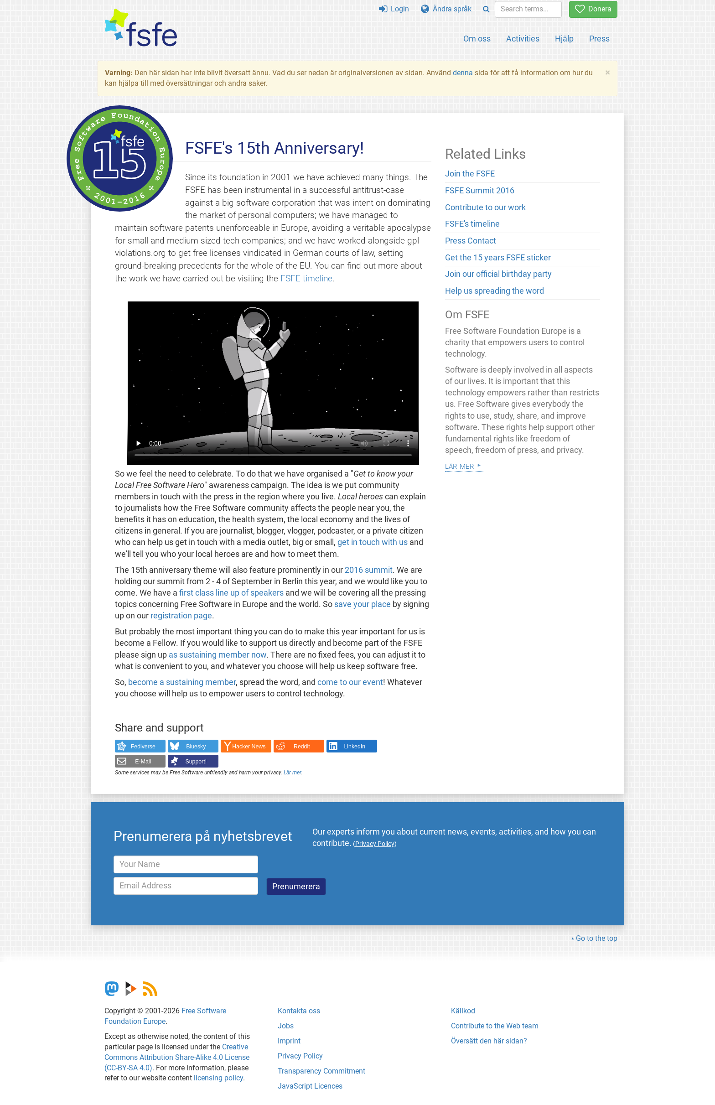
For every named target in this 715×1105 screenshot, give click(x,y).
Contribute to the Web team (495, 1026)
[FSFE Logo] (141, 28)
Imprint (289, 1041)
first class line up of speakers (231, 592)
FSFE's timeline (472, 223)
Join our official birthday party (498, 274)
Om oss (477, 38)
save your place (362, 604)
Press (599, 38)
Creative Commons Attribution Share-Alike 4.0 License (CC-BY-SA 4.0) (176, 1057)
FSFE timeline (306, 278)
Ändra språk (446, 9)
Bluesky (196, 746)
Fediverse (143, 746)
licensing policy (218, 1078)
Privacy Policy (300, 1056)
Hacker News (248, 746)
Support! (196, 761)
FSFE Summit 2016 (479, 190)
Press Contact (470, 240)
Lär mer (292, 772)
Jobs (286, 1026)
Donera (593, 9)
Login (394, 9)
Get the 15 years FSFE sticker (498, 257)
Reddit (302, 746)
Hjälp (564, 38)
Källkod (463, 1010)
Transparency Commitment (321, 1071)
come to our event (350, 682)
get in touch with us (372, 542)
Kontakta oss (299, 1010)
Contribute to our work (485, 207)
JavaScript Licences (310, 1086)
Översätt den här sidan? (489, 1041)
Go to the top (596, 938)
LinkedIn (355, 746)
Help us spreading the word (494, 291)
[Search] (486, 9)
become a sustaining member (182, 682)
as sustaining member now (217, 654)
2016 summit (369, 570)
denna (463, 72)
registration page (181, 615)
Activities (522, 38)
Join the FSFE (470, 173)
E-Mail (143, 761)
